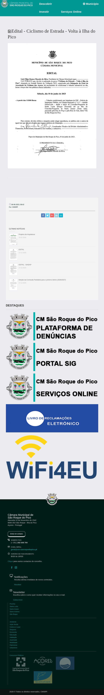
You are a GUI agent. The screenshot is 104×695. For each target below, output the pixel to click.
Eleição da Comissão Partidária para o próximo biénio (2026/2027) (42, 280)
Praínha (12, 604)
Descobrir (45, 3)
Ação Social (14, 624)
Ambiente (13, 622)
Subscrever (18, 600)
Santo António (14, 612)
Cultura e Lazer (15, 627)
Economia (13, 632)
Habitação (13, 637)
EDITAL (21, 249)
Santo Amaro (14, 609)
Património (13, 645)
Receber (17, 584)
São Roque (14, 614)
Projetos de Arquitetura (27, 234)
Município (91, 3)
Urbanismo (13, 648)
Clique (10, 561)
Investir (44, 11)
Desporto (13, 630)
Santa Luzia (14, 606)
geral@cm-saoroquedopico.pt (24, 549)
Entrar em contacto (16, 534)
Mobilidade (13, 642)
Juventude (13, 640)
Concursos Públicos (17, 655)
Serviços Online (71, 11)
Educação (13, 635)
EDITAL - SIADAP (25, 265)
